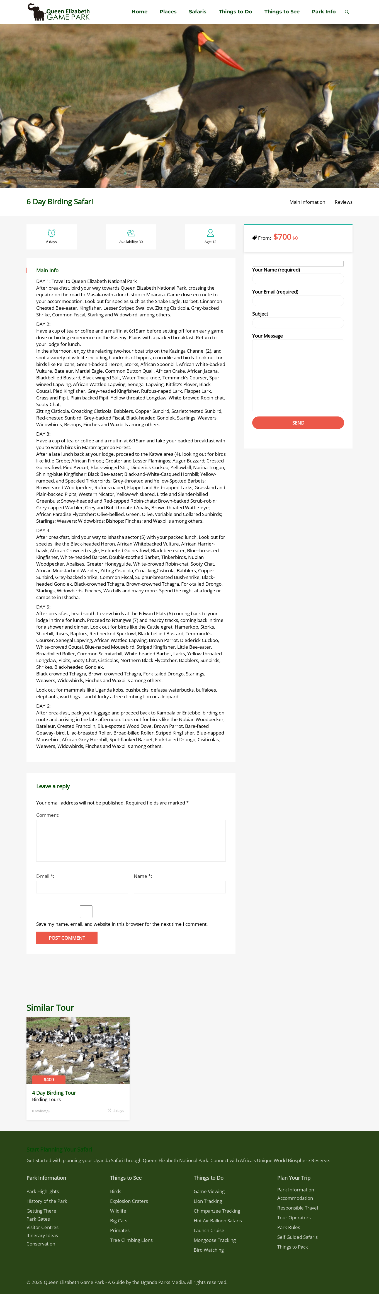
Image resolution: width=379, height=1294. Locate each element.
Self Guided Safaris (297, 1237)
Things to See (282, 12)
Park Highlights (42, 1191)
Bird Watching (209, 1250)
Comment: (47, 815)
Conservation (40, 1243)
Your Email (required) (298, 299)
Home (139, 12)
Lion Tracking (208, 1201)
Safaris (197, 12)
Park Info (324, 12)
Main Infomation (307, 202)
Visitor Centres (42, 1227)
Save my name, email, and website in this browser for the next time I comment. (122, 924)
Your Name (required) (298, 277)
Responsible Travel (297, 1208)
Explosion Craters (129, 1201)
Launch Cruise (209, 1230)
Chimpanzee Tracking (217, 1211)
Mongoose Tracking (215, 1240)
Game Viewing (209, 1191)
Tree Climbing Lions (131, 1240)
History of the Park (46, 1201)
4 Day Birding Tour (54, 1092)
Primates (120, 1230)
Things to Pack (292, 1247)
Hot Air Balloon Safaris (218, 1220)
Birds (115, 1191)
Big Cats (118, 1220)
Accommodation (295, 1198)
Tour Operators (294, 1217)
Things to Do (235, 12)
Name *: (143, 876)
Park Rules (288, 1227)
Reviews (344, 202)
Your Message (298, 374)
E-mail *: (45, 876)
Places (168, 12)
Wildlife (118, 1211)
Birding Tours (46, 1099)
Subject (298, 321)
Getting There (41, 1211)
